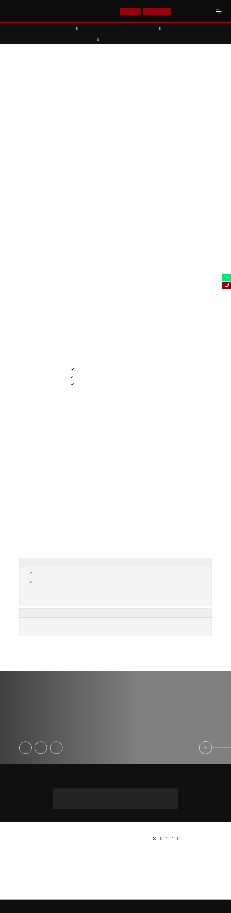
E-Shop (130, 11)
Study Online (94, 863)
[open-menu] (218, 11)
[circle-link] (188, 747)
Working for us (29, 857)
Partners (25, 851)
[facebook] (162, 839)
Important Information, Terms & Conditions (62, 613)
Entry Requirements (41, 563)
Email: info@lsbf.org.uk (168, 854)
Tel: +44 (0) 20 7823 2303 (169, 848)
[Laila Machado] (41, 747)
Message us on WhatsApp (84, 792)
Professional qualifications (103, 857)
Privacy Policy (175, 906)
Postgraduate (94, 845)
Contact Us (185, 11)
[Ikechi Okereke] (25, 747)
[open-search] (204, 11)
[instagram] (178, 839)
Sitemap (116, 906)
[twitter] (155, 839)
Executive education (99, 851)
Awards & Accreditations (36, 845)
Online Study (134, 906)
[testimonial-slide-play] (115, 717)
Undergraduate (95, 838)
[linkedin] (167, 839)
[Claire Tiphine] (56, 747)
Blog (22, 863)
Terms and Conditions (201, 906)
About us (25, 838)
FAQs (23, 870)
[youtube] (173, 839)
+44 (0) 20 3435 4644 (115, 801)
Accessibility (154, 906)
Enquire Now (156, 11)
